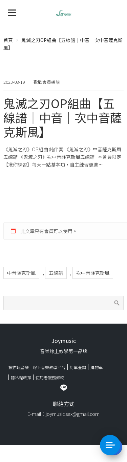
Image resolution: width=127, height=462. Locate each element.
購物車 (96, 367)
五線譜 (56, 272)
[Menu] (12, 12)
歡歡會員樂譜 (47, 82)
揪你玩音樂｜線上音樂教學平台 (36, 367)
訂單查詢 (78, 367)
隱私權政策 (21, 377)
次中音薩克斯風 (92, 272)
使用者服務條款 (50, 377)
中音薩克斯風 (21, 272)
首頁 (8, 40)
